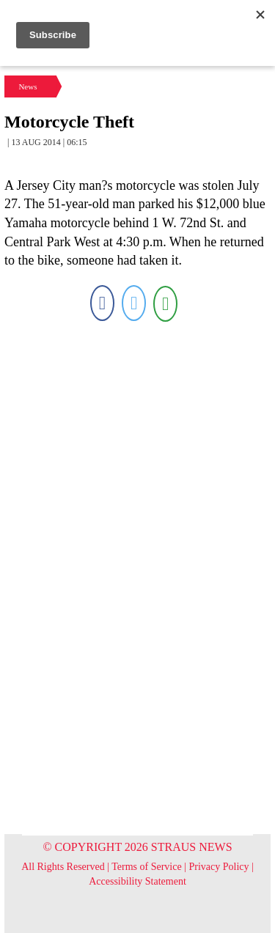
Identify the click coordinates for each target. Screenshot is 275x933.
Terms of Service (146, 866)
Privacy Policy (219, 866)
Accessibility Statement (137, 881)
